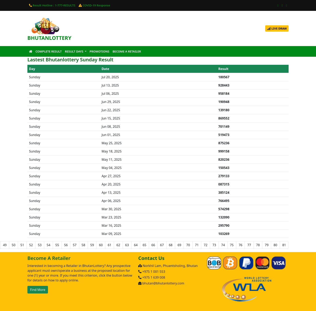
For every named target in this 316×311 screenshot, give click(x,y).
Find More (37, 289)
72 (205, 245)
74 (223, 245)
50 (13, 245)
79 (266, 245)
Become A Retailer (126, 51)
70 (188, 245)
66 (153, 245)
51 (22, 245)
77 (249, 245)
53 (40, 245)
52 (31, 245)
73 (214, 245)
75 (232, 245)
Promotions (99, 51)
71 (197, 245)
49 (5, 245)
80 (275, 245)
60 (101, 245)
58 (83, 245)
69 (179, 245)
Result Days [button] (74, 51)
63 (127, 245)
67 (162, 245)
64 (135, 245)
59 (92, 245)
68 (171, 245)
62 (118, 245)
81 (284, 245)
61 (109, 245)
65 (144, 245)
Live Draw (277, 28)
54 (48, 245)
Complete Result (48, 51)
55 (57, 245)
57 (74, 245)
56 (66, 245)
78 (258, 245)
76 (240, 245)
